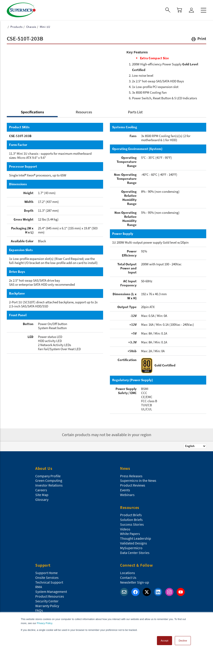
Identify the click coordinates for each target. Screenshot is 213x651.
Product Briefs (131, 515)
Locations (127, 572)
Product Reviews (132, 485)
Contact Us (128, 577)
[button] (198, 39)
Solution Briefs (131, 519)
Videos (125, 529)
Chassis (30, 27)
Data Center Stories (134, 552)
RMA (38, 586)
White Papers (130, 533)
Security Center (47, 601)
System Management (51, 591)
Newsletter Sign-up (134, 582)
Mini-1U (44, 27)
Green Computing (48, 480)
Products (16, 27)
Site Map (41, 494)
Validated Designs (133, 543)
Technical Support (49, 582)
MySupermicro (131, 548)
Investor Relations (49, 485)
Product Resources (49, 596)
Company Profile (48, 476)
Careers (41, 490)
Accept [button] (164, 640)
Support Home (46, 572)
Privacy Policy (44, 623)
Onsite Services (47, 577)
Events (125, 490)
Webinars (127, 494)
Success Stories (132, 524)
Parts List (135, 111)
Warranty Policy (47, 605)
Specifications (32, 111)
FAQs (39, 610)
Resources (84, 111)
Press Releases (131, 476)
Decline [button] (183, 640)
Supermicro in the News (138, 480)
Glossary (41, 499)
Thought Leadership (135, 538)
